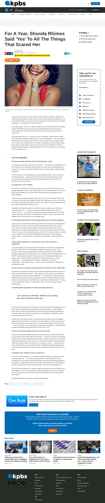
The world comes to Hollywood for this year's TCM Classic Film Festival (39, 459)
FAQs (57, 485)
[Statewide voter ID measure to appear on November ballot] (64, 447)
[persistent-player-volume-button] (11, 11)
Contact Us (58, 483)
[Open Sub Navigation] (16, 16)
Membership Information (83, 483)
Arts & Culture (40, 16)
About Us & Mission (39, 477)
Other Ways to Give (82, 485)
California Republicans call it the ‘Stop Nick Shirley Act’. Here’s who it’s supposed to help (88, 460)
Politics (55, 455)
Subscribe (89, 122)
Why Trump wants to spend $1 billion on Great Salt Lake (87, 285)
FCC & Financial (38, 485)
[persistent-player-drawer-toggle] (95, 11)
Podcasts (61, 16)
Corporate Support (81, 477)
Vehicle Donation (81, 491)
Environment (8, 455)
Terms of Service (39, 499)
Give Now (96, 4)
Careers (36, 483)
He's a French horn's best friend (87, 279)
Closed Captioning (60, 480)
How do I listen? (60, 488)
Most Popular (83, 251)
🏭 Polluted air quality (85, 42)
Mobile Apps (37, 488)
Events (83, 16)
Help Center (59, 494)
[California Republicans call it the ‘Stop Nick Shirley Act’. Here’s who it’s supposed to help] (89, 447)
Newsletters (37, 480)
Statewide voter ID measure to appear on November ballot (64, 459)
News (13, 16)
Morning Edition (19, 12)
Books (12, 384)
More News (10, 438)
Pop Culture (26, 384)
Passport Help (59, 491)
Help (90, 16)
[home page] (15, 4)
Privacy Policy (38, 494)
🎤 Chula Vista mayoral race (87, 39)
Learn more (33, 405)
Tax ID (78, 488)
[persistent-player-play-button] (6, 11)
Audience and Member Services (63, 477)
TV (18, 384)
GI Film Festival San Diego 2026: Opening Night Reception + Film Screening (88, 211)
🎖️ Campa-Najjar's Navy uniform (88, 36)
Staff (36, 497)
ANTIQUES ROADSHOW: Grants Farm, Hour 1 (87, 240)
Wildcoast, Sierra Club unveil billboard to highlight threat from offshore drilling (88, 301)
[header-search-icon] (88, 4)
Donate (52, 431)
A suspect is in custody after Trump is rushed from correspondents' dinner (86, 293)
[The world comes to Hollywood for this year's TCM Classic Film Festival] (40, 447)
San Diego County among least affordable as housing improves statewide (87, 272)
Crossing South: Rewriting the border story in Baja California (87, 182)
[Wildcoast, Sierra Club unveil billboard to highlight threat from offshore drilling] (16, 447)
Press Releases (38, 491)
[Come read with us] (17, 401)
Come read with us (38, 397)
